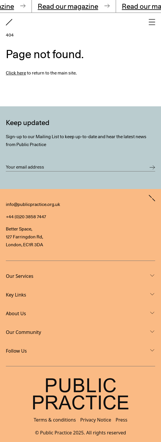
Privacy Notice (95, 420)
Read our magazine (69, 6)
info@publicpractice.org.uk (33, 204)
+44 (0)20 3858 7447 (26, 216)
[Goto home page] (9, 22)
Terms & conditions (55, 420)
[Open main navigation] (152, 22)
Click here (16, 73)
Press (121, 420)
